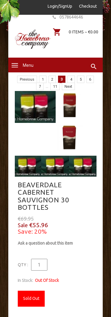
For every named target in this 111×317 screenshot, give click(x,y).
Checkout (88, 6)
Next (68, 86)
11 (55, 86)
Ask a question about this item (45, 243)
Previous (27, 79)
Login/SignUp (60, 6)
